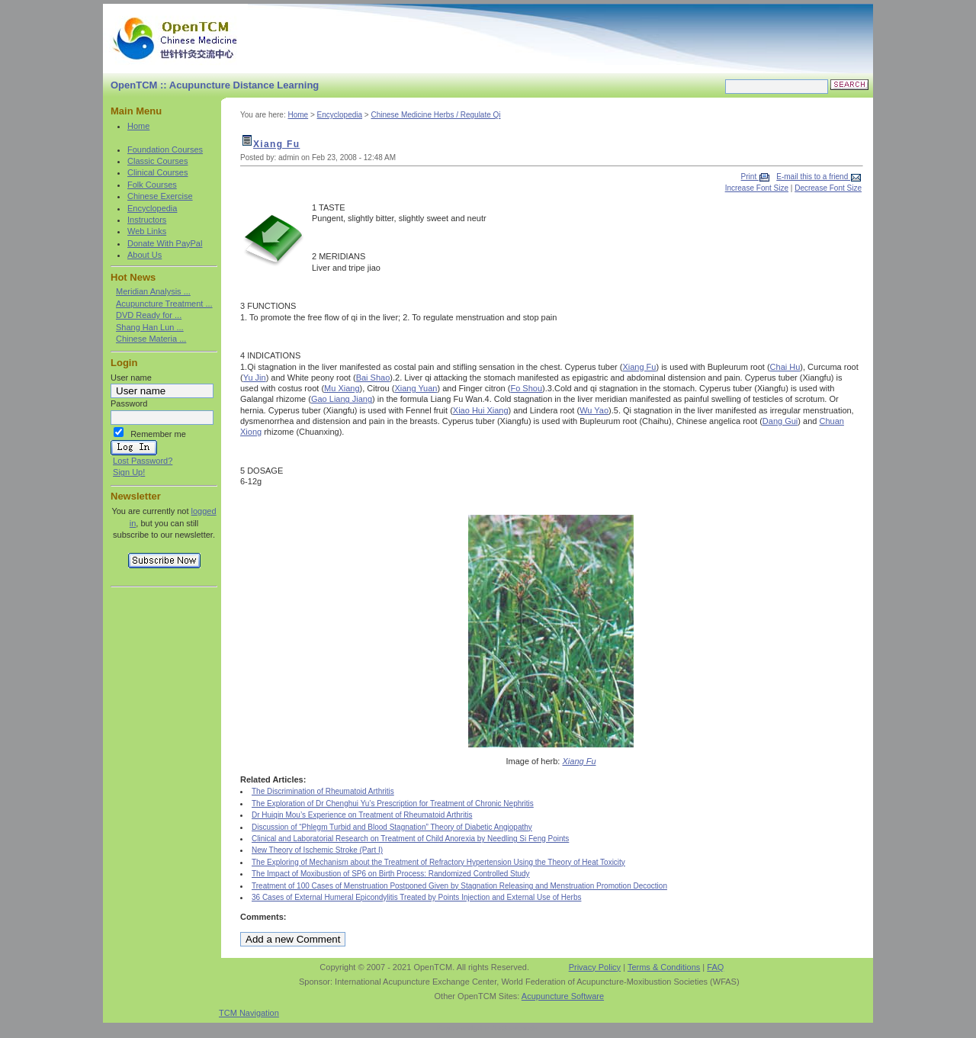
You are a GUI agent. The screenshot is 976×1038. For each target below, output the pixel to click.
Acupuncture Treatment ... (164, 303)
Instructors (146, 219)
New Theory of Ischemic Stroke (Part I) (317, 850)
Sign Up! (129, 472)
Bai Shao (373, 377)
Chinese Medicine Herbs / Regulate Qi (435, 115)
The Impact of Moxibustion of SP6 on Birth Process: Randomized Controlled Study (391, 873)
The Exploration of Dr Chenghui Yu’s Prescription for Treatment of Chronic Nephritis (393, 803)
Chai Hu (785, 366)
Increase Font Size (756, 188)
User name (131, 377)
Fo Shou (526, 388)
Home (138, 125)
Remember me (158, 434)
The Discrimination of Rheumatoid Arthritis (323, 791)
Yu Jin (254, 377)
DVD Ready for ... (148, 315)
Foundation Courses (165, 149)
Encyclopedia (152, 208)
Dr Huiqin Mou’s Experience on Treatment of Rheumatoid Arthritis (362, 815)
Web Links (146, 231)
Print (750, 176)
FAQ (715, 967)
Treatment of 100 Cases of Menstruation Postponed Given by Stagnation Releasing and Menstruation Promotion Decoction (459, 886)
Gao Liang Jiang (341, 398)
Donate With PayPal (164, 243)
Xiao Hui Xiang (481, 410)
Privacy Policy (595, 967)
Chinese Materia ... (151, 338)
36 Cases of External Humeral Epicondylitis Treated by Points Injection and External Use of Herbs (416, 897)
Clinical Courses (157, 172)
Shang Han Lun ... (150, 327)
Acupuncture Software (563, 996)
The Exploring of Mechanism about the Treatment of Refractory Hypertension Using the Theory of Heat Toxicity (438, 862)
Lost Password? (142, 460)
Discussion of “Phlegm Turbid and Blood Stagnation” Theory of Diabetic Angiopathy (392, 827)
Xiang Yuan (415, 388)
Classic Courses (157, 161)
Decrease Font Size (828, 188)
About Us (144, 254)
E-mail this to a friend (813, 176)
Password (129, 403)
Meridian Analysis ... (153, 291)
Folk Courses (152, 184)
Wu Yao (594, 410)
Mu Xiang (341, 388)
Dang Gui (780, 421)
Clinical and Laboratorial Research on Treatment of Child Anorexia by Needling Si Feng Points (410, 838)
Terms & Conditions (664, 967)
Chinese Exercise (160, 196)
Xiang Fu (276, 144)
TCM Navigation (249, 1012)
